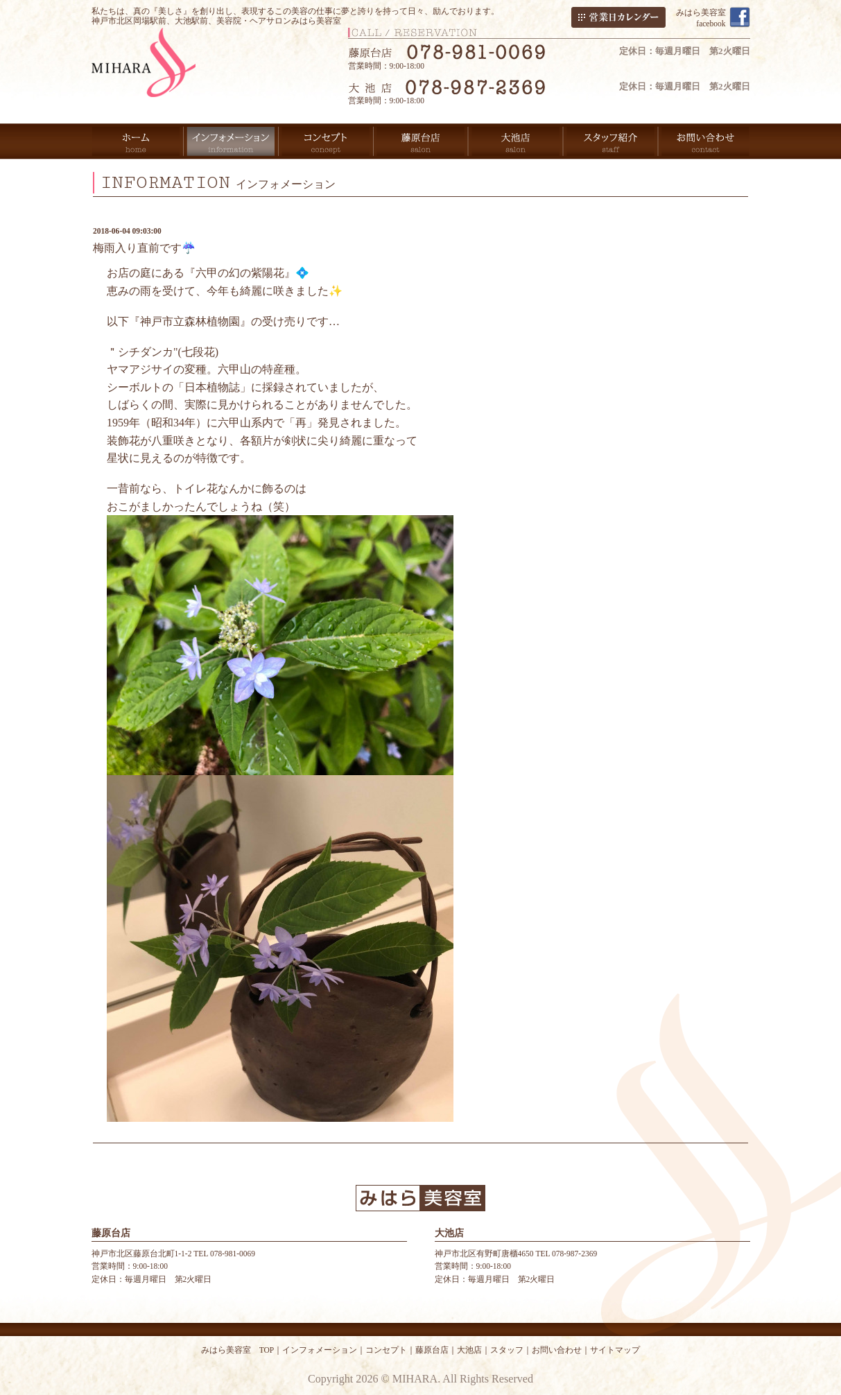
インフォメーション (319, 1350)
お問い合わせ (557, 1350)
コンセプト (386, 1350)
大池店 (469, 1350)
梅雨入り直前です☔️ (144, 248)
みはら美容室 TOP (238, 1350)
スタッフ (506, 1350)
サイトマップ (615, 1350)
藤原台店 (432, 1350)
